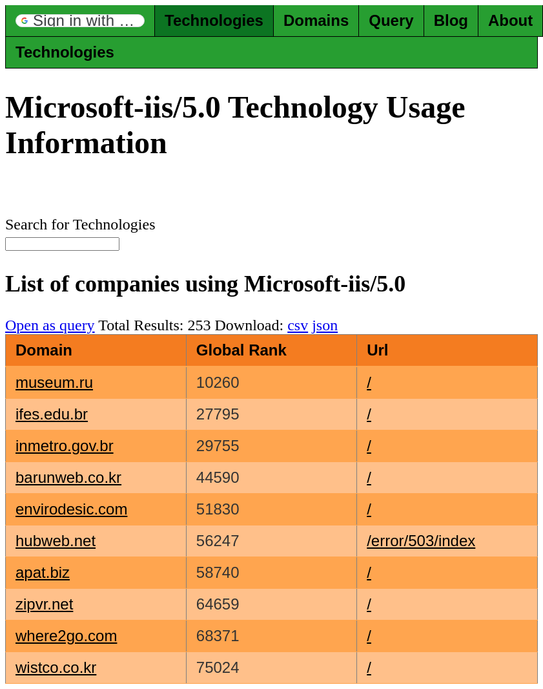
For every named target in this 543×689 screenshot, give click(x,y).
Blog (451, 20)
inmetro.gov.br (64, 445)
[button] (80, 20)
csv (297, 325)
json (325, 325)
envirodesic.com (71, 509)
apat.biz (42, 572)
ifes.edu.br (51, 414)
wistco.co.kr (55, 667)
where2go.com (66, 635)
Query (391, 20)
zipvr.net (44, 604)
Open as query (50, 325)
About (510, 20)
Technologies (214, 20)
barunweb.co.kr (68, 477)
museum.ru (54, 382)
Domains (316, 20)
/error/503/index (421, 540)
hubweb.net (55, 540)
